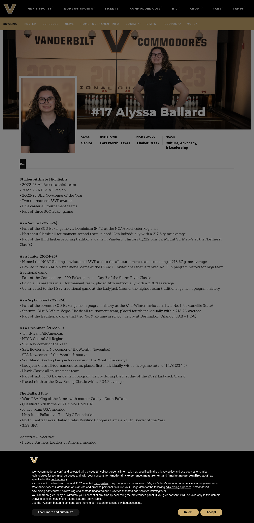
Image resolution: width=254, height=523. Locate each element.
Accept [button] (211, 512)
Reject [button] (188, 512)
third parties (101, 483)
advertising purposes (178, 487)
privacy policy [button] (166, 471)
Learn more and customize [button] (55, 512)
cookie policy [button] (59, 479)
